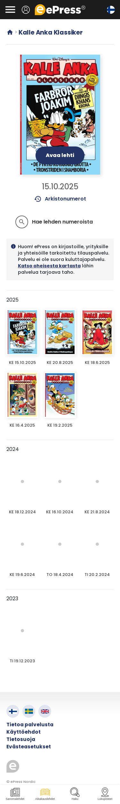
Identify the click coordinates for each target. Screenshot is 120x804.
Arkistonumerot (60, 199)
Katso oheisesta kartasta (49, 266)
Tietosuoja (20, 739)
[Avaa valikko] (10, 9)
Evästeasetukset (28, 746)
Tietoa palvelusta (29, 724)
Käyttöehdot (23, 732)
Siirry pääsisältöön (3, 3)
